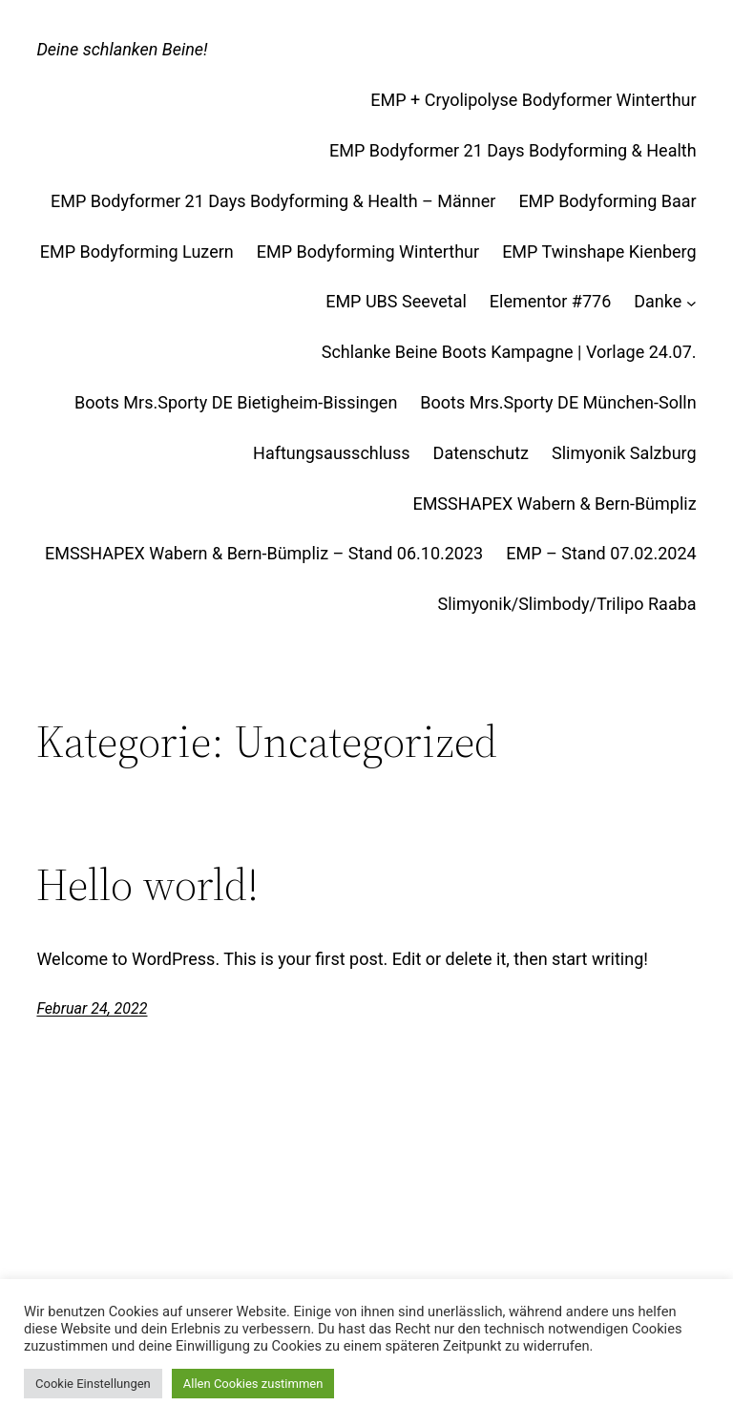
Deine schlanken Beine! (121, 49)
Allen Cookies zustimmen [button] (253, 1383)
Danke (657, 301)
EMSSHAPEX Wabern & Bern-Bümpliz (554, 503)
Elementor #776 (550, 301)
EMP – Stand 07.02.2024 (601, 553)
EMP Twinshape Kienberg (599, 251)
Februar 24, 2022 (91, 1008)
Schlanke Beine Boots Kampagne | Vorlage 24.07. (509, 352)
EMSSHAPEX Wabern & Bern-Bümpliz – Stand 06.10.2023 (264, 553)
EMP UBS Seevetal (396, 301)
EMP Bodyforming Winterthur (368, 251)
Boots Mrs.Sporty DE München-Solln (558, 402)
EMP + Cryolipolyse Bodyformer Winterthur (533, 100)
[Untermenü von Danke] (691, 302)
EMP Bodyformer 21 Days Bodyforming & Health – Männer (273, 201)
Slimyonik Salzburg (624, 453)
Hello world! (147, 884)
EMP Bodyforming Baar (607, 201)
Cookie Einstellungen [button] (93, 1383)
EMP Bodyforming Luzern (137, 251)
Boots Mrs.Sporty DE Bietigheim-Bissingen (235, 402)
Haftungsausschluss (331, 453)
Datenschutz (481, 453)
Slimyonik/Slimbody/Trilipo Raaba (566, 604)
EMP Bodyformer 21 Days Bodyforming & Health (513, 150)
